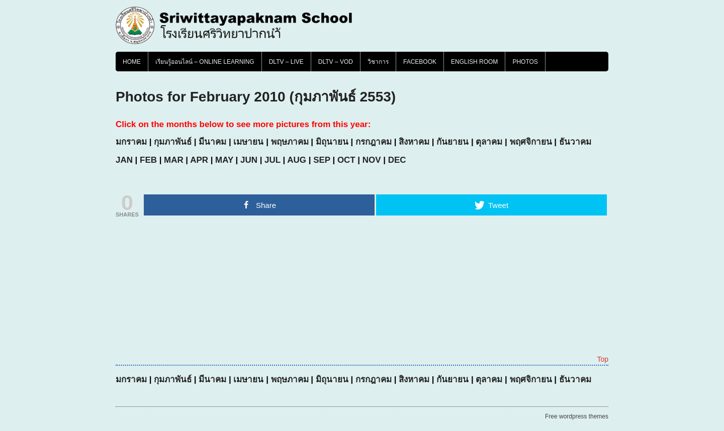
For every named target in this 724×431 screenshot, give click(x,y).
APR (199, 160)
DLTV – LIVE (286, 61)
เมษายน (248, 142)
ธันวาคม (575, 142)
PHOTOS (524, 61)
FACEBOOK (419, 61)
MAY (224, 160)
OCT (346, 160)
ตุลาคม (489, 142)
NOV (372, 160)
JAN (124, 160)
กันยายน (452, 142)
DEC (397, 160)
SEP (321, 160)
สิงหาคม (414, 142)
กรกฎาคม (373, 142)
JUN (248, 160)
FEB (148, 160)
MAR (174, 160)
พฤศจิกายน (531, 142)
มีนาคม (212, 142)
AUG (296, 160)
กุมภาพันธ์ (173, 142)
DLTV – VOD (335, 61)
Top (602, 359)
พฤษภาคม (290, 142)
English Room (474, 61)
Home (132, 61)
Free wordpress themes (576, 416)
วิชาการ (378, 61)
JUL (272, 160)
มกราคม (131, 142)
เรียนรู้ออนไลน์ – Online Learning (204, 61)
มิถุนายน (332, 142)
